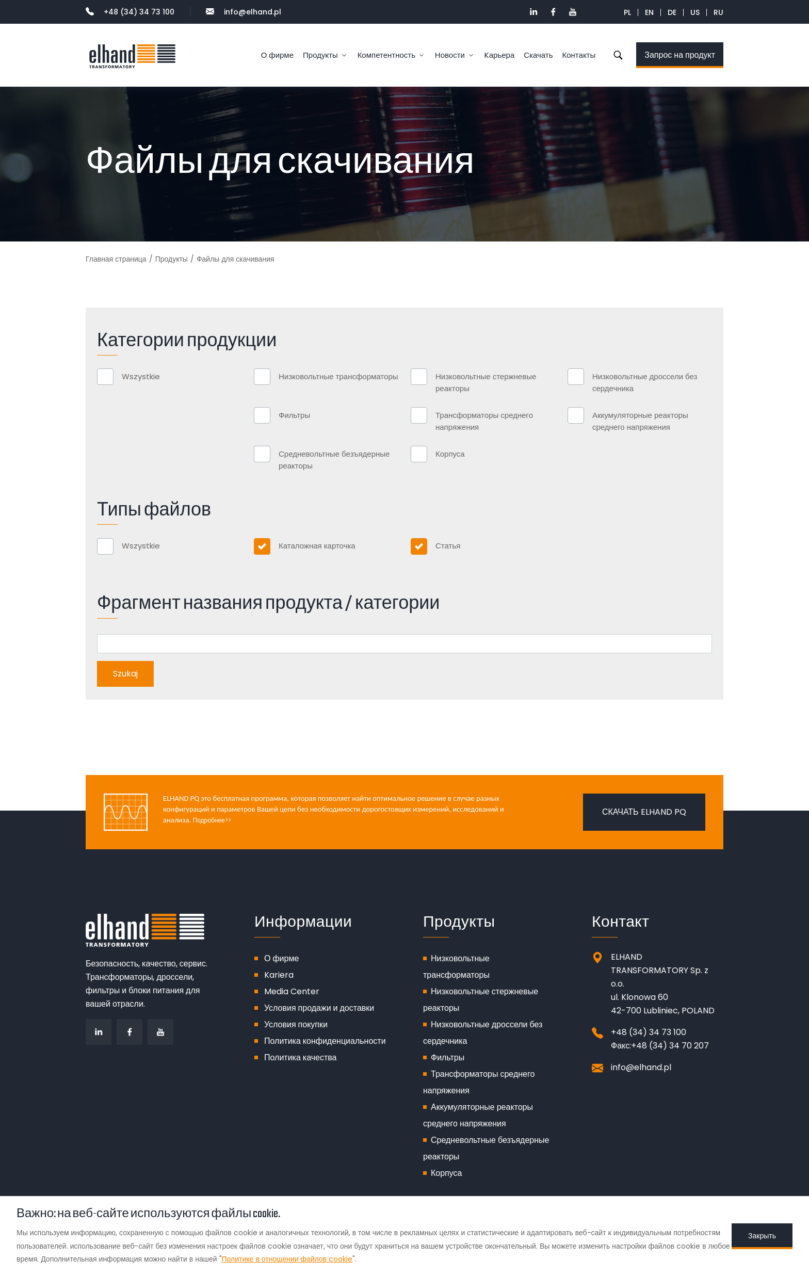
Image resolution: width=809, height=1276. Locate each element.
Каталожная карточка (317, 545)
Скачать (538, 55)
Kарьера (499, 55)
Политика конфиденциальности (325, 1041)
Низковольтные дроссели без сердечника (644, 382)
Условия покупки (296, 1024)
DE (672, 12)
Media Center (291, 991)
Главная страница (116, 259)
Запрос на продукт (679, 55)
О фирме (277, 55)
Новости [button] (450, 55)
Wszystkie (141, 376)
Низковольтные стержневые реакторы (485, 382)
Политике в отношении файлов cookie (287, 1259)
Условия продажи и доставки (319, 1008)
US (695, 12)
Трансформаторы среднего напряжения (484, 421)
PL (627, 12)
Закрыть (762, 1236)
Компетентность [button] (386, 55)
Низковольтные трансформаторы (338, 376)
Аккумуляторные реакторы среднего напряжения (640, 421)
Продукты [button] (320, 55)
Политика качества (300, 1057)
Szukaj (618, 55)
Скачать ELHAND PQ (644, 812)
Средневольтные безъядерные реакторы (334, 459)
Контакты (578, 55)
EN (649, 12)
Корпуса (450, 453)
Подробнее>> (212, 820)
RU (718, 12)
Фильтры (294, 415)
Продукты (171, 259)
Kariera (279, 975)
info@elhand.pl (243, 12)
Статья (447, 545)
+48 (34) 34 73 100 (130, 12)
